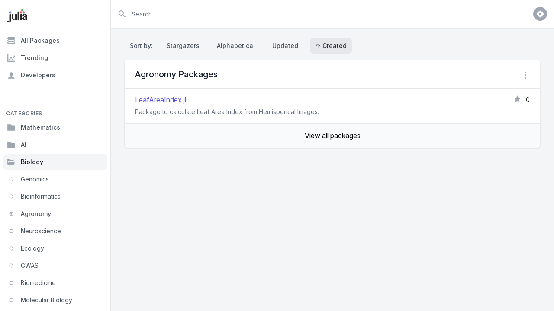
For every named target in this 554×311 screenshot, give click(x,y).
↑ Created (331, 45)
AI (16, 144)
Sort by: (143, 45)
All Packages (33, 40)
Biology (25, 162)
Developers (31, 75)
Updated (285, 45)
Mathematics (33, 127)
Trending (27, 58)
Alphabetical (236, 45)
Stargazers (183, 45)
